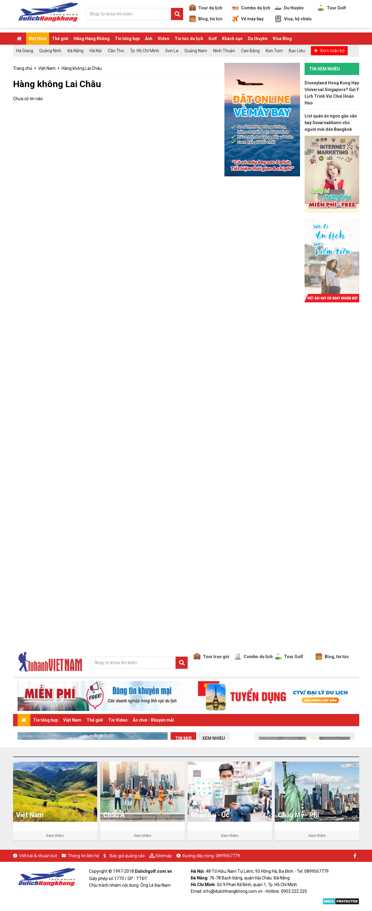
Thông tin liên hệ (83, 855)
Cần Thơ (116, 50)
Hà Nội (96, 50)
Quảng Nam (195, 50)
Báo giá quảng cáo (127, 855)
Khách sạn (232, 38)
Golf (212, 38)
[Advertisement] (332, 399)
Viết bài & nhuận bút (38, 855)
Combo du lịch (251, 8)
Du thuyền (289, 8)
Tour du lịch (205, 8)
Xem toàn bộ (332, 50)
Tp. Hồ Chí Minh (144, 50)
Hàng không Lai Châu (82, 68)
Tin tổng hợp (127, 38)
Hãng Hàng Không (91, 38)
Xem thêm (55, 835)
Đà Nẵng (75, 50)
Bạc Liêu (297, 50)
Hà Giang (24, 50)
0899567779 (228, 855)
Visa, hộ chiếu (293, 18)
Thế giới (60, 38)
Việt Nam (38, 38)
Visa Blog (282, 38)
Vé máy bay (248, 18)
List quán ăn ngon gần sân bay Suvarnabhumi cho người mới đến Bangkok (331, 123)
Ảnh (148, 38)
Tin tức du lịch (189, 38)
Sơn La (171, 50)
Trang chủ (22, 68)
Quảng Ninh (50, 50)
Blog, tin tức (206, 18)
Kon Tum (274, 50)
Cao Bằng (250, 50)
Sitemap (163, 855)
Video (163, 38)
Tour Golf (332, 8)
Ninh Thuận (224, 50)
